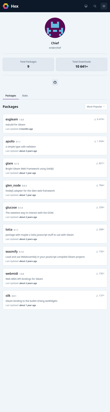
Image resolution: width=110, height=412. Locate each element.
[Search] (94, 6)
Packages (10, 95)
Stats (25, 95)
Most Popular (96, 106)
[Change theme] (86, 6)
